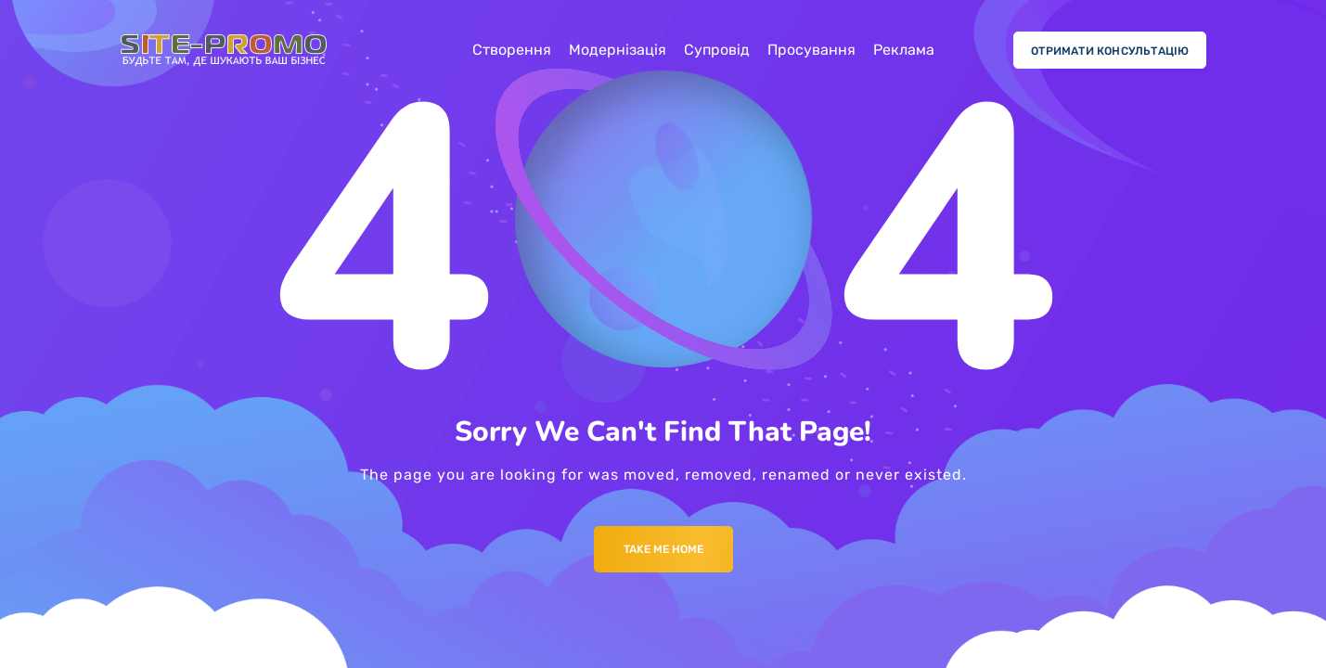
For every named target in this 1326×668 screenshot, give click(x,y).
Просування (811, 49)
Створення (511, 49)
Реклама (903, 49)
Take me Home (663, 549)
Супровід (717, 49)
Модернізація (617, 49)
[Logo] (224, 50)
